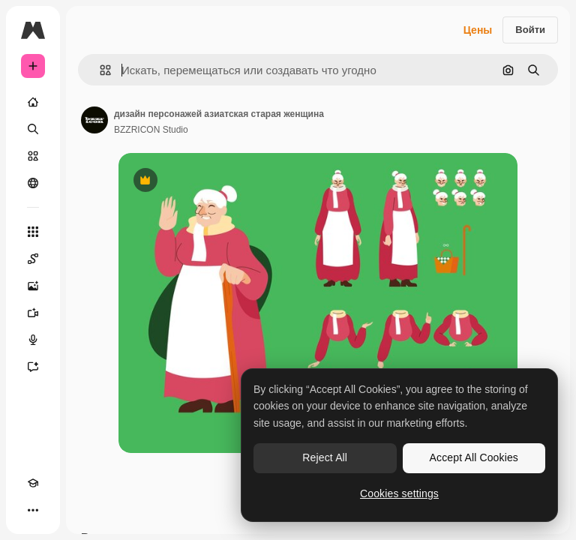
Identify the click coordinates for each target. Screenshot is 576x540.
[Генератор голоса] (33, 340)
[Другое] (33, 510)
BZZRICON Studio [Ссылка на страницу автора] (151, 129)
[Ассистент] (33, 367)
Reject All (324, 458)
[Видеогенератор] (33, 313)
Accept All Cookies (474, 458)
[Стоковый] (33, 156)
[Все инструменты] (33, 232)
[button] (99, 70)
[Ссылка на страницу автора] (94, 120)
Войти (530, 29)
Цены (478, 30)
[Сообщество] (33, 183)
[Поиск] (33, 129)
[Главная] (33, 102)
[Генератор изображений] (33, 286)
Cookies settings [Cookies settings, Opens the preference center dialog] (399, 494)
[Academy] (33, 483)
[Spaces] (33, 259)
